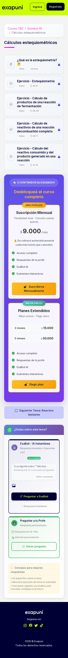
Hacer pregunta (34, 546)
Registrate (55, 6)
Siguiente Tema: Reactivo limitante (34, 412)
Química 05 (34, 28)
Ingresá (37, 6)
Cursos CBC (16, 28)
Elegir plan (34, 384)
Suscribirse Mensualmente (34, 289)
